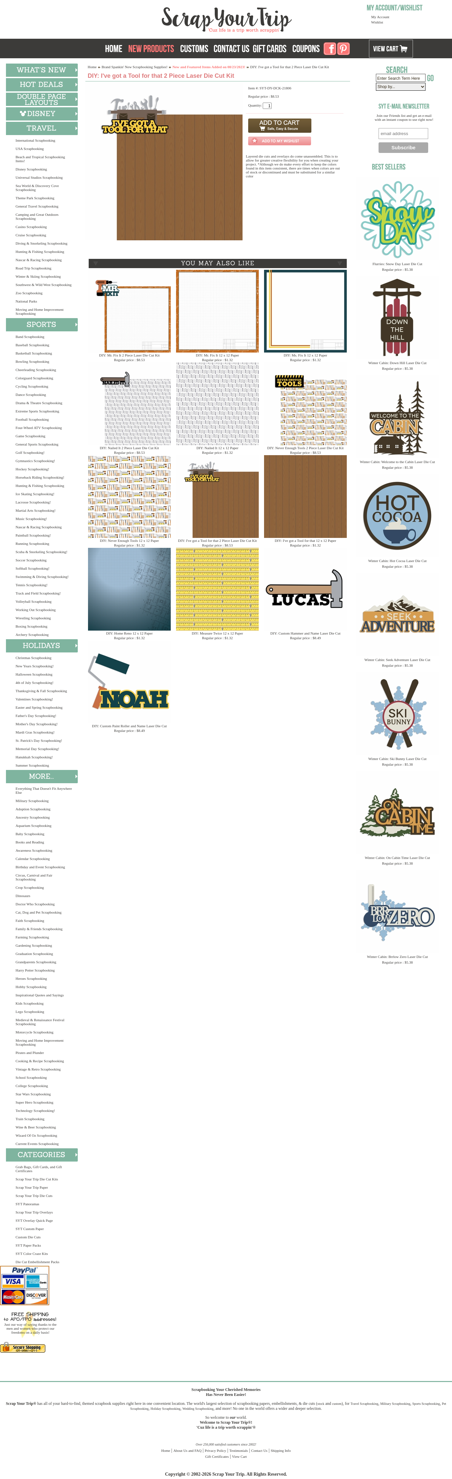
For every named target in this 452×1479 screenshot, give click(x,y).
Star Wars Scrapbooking (33, 1094)
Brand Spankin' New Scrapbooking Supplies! (134, 67)
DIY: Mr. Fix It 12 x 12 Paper (217, 355)
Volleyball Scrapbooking (34, 601)
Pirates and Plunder (30, 1053)
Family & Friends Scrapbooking (39, 929)
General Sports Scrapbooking (37, 444)
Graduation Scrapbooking (34, 954)
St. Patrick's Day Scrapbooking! (39, 740)
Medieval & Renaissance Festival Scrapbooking (40, 1022)
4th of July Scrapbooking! (35, 683)
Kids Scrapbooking (30, 1003)
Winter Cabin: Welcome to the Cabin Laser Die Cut (397, 462)
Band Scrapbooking (30, 337)
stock (320, 1404)
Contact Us (259, 1451)
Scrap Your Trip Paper (32, 1187)
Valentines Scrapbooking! (34, 699)
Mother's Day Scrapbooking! (37, 724)
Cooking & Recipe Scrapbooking (40, 1061)
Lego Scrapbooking (30, 1012)
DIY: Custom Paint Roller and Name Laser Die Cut (129, 726)
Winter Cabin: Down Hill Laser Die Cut (397, 363)
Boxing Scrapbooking (31, 626)
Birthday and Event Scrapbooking (40, 867)
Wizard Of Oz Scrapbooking (36, 1135)
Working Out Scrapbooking (36, 610)
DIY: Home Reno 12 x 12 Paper (129, 633)
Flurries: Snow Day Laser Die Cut (398, 264)
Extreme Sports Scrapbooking (37, 411)
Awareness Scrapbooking (34, 850)
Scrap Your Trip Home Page (182, 18)
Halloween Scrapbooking (34, 674)
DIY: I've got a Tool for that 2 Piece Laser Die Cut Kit (217, 541)
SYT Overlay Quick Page (34, 1220)
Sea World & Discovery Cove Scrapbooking (37, 188)
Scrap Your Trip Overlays (34, 1212)
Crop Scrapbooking (30, 887)
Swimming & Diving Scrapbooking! (42, 577)
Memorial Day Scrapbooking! (37, 749)
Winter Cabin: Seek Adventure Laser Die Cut (397, 660)
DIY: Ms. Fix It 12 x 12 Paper (305, 355)
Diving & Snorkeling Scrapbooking (42, 243)
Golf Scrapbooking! (30, 452)
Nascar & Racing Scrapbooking (39, 260)
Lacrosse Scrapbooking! (33, 502)
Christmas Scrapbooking (33, 658)
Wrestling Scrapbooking (33, 618)
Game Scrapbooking (30, 436)
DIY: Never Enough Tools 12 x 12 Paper (129, 541)
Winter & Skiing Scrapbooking (38, 276)
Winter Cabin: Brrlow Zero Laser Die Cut (397, 957)
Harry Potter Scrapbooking (35, 970)
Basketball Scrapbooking (34, 353)
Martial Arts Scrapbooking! (36, 510)
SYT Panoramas (27, 1204)
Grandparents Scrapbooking (36, 962)
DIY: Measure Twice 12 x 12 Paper (217, 633)
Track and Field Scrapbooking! (38, 593)
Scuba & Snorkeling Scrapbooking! (42, 552)
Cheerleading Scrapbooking (36, 370)
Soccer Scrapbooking (31, 560)
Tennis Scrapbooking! (32, 585)
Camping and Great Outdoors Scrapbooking (37, 216)
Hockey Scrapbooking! (32, 469)
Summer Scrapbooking (32, 765)
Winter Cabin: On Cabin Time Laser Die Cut (397, 858)
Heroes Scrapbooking (31, 978)
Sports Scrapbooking (426, 1404)
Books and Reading (30, 842)
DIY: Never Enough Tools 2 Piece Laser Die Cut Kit (305, 448)
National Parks (26, 301)
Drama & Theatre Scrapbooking (39, 403)
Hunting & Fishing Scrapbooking (40, 252)
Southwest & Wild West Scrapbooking (43, 285)
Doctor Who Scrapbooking (35, 904)
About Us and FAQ (187, 1451)
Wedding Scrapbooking (197, 1408)
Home (92, 67)
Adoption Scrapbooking (33, 809)
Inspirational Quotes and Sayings (40, 995)
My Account (380, 17)
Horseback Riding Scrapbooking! (40, 477)
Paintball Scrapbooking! (33, 535)
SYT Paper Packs (28, 1245)
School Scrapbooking (31, 1077)
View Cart (239, 1456)
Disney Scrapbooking (31, 169)
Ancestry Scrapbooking (33, 817)
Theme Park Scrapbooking (35, 198)
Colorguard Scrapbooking (34, 378)
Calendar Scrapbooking (33, 859)
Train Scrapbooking (30, 1119)
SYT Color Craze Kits (32, 1254)
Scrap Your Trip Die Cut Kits (37, 1179)
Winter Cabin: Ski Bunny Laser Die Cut (397, 759)
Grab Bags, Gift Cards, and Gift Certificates (39, 1169)
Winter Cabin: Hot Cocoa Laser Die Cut (397, 561)
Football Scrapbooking (32, 419)
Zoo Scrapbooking (29, 293)
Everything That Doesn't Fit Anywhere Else (44, 790)
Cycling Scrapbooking (32, 386)
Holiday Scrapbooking (165, 1408)
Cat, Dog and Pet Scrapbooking (39, 912)
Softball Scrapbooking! (32, 568)
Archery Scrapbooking (32, 635)
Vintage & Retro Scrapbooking (38, 1069)
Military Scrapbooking (32, 801)
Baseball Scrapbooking (32, 345)
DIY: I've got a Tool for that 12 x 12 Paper (305, 541)
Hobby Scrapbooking (31, 987)
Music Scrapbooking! (31, 519)
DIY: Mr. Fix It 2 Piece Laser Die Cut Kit (129, 355)
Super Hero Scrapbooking (34, 1102)
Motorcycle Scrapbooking (35, 1032)
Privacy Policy (215, 1451)
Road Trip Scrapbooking (33, 268)
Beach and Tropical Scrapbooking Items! (40, 159)
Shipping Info (281, 1451)
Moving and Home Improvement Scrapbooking (40, 311)
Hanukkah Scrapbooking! (34, 757)
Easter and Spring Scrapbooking (39, 707)
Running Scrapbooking (32, 544)
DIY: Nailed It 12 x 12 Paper (218, 448)
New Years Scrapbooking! (35, 666)
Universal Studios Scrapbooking (39, 177)
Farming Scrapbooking (32, 937)
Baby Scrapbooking (30, 834)
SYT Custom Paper (30, 1229)
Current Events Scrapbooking (37, 1144)
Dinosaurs (23, 896)
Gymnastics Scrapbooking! (35, 461)
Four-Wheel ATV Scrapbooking (39, 428)
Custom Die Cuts (28, 1237)
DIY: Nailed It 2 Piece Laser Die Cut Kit (129, 448)
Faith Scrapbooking (30, 921)
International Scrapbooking (35, 140)
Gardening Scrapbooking (34, 945)
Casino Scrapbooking (31, 227)
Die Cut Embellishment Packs (37, 1262)
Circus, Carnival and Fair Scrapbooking (34, 877)
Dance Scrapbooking (31, 395)
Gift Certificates (217, 1456)
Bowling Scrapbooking (32, 361)
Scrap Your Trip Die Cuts (34, 1196)
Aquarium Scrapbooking (33, 826)
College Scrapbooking (32, 1086)
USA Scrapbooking (30, 149)
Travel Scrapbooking (364, 1404)
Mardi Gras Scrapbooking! (35, 732)
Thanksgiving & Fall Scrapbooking (41, 691)
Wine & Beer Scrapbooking (36, 1127)
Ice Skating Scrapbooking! (35, 494)
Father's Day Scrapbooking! (36, 716)
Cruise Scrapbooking (31, 235)
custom (336, 1404)
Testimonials (238, 1451)
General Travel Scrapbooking (37, 206)
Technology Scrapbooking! (35, 1111)
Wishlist (377, 22)
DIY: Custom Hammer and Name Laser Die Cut (305, 633)
